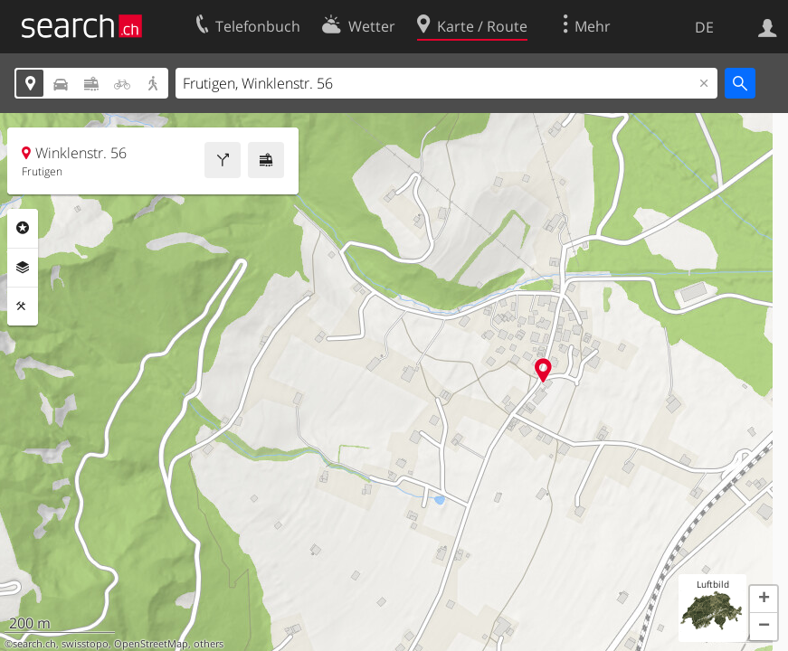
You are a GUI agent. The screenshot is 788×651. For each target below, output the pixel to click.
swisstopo (85, 643)
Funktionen (22, 307)
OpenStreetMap (151, 643)
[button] (763, 599)
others (208, 643)
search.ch (34, 643)
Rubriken (22, 228)
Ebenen (22, 268)
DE (704, 27)
